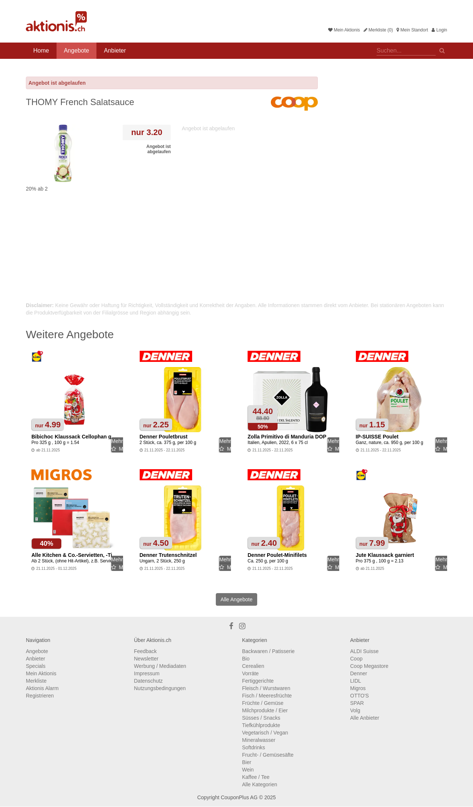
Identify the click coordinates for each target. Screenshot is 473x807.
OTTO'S (359, 696)
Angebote (76, 50)
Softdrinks (253, 747)
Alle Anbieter (365, 718)
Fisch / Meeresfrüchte (267, 696)
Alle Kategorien (259, 784)
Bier (246, 762)
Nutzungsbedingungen (160, 688)
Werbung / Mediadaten (160, 666)
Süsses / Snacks (261, 718)
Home (41, 50)
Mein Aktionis (344, 30)
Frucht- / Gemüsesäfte (267, 755)
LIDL (355, 681)
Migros (358, 688)
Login (439, 30)
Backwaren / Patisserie (268, 651)
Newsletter (146, 659)
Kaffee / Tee (255, 777)
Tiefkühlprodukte (261, 725)
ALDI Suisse (364, 651)
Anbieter (115, 50)
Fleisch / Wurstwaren (266, 688)
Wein (248, 770)
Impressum (147, 673)
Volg (355, 710)
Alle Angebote (236, 599)
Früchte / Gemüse (262, 703)
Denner (358, 673)
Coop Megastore (369, 666)
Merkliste (36, 681)
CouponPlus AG (239, 797)
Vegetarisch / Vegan (265, 733)
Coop (356, 659)
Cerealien (253, 666)
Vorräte (250, 673)
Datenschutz (148, 681)
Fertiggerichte (258, 681)
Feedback (145, 651)
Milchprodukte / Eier (265, 710)
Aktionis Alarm (42, 688)
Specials (35, 666)
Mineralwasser (258, 740)
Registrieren (40, 696)
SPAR (357, 703)
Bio (245, 659)
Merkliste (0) (378, 30)
